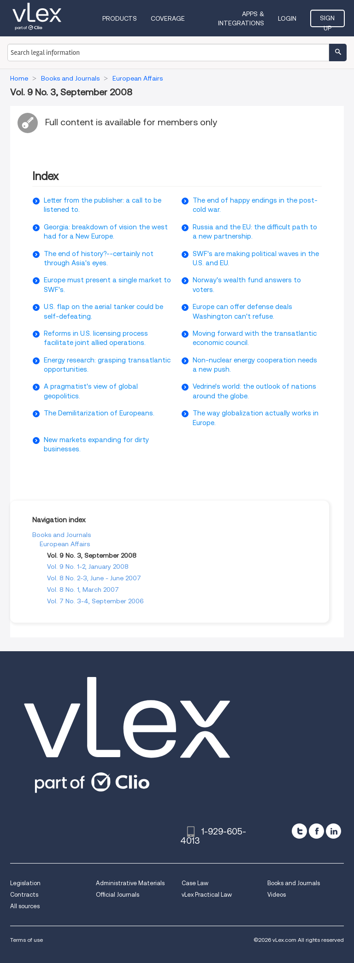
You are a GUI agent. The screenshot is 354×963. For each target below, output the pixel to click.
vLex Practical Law (207, 894)
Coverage (168, 18)
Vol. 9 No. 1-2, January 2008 (88, 566)
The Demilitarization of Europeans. (99, 413)
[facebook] (316, 831)
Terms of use (26, 940)
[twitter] (299, 831)
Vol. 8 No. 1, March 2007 (83, 589)
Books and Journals (61, 534)
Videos (276, 894)
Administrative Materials (130, 883)
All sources (25, 906)
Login (287, 18)
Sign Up (327, 20)
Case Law (195, 883)
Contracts (24, 894)
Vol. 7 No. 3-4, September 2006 (95, 601)
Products (119, 18)
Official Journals (117, 894)
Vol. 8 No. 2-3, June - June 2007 (94, 578)
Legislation (25, 883)
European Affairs (65, 544)
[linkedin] (333, 831)
